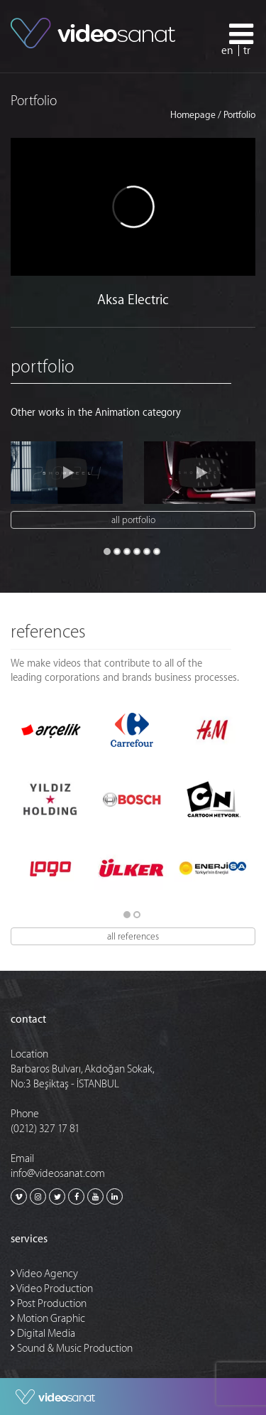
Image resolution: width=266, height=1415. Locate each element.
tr (246, 51)
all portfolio (133, 520)
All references (133, 936)
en (227, 51)
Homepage (193, 114)
